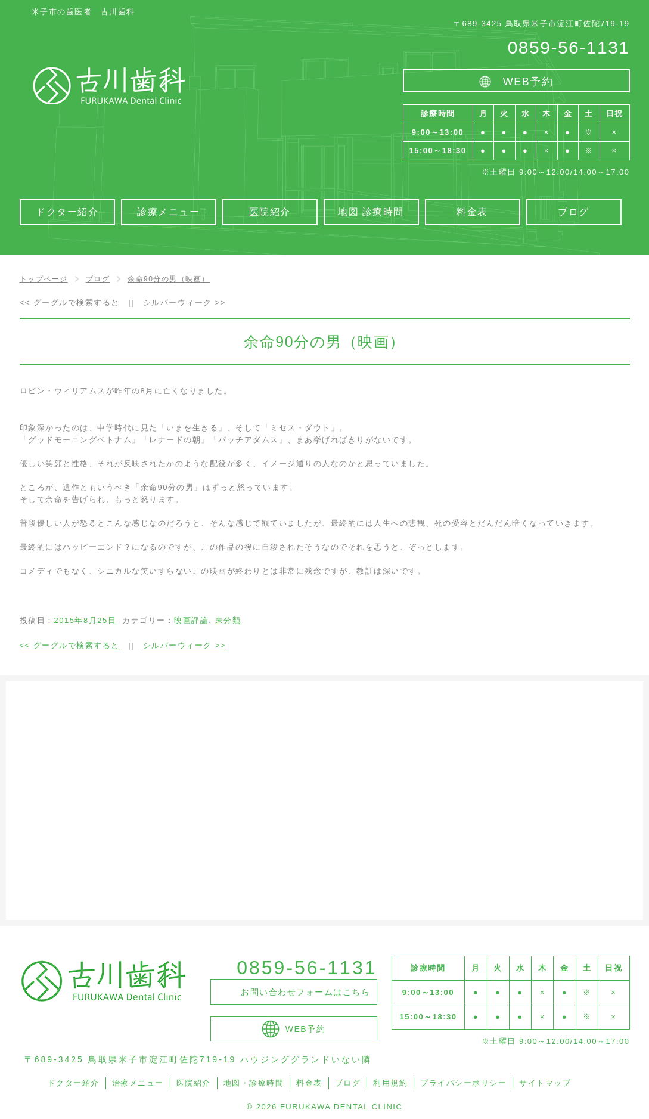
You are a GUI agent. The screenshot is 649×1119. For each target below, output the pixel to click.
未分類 (228, 620)
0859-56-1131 (569, 47)
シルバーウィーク (184, 302)
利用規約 (390, 1082)
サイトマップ (545, 1082)
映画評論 (191, 620)
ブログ (348, 1082)
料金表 (309, 1082)
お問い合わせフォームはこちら (305, 992)
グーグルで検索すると (70, 302)
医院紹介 (193, 1082)
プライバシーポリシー (463, 1082)
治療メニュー (138, 1082)
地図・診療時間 (253, 1082)
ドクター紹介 (74, 1082)
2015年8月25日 (85, 620)
